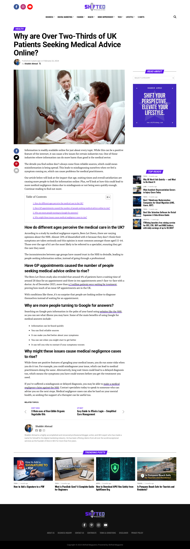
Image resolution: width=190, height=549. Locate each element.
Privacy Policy (137, 532)
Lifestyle (129, 16)
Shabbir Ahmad (31, 64)
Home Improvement (105, 16)
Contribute (91, 532)
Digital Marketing (65, 16)
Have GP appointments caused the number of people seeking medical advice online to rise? (72, 208)
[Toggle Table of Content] (107, 197)
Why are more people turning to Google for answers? (56, 212)
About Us (50, 532)
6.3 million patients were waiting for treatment (93, 284)
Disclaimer (123, 532)
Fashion (80, 16)
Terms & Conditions (108, 532)
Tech (120, 16)
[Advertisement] (154, 148)
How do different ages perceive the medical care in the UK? (59, 203)
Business (49, 16)
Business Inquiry (65, 532)
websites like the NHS (111, 311)
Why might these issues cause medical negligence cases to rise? (61, 217)
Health (90, 16)
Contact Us (79, 532)
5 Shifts (141, 16)
